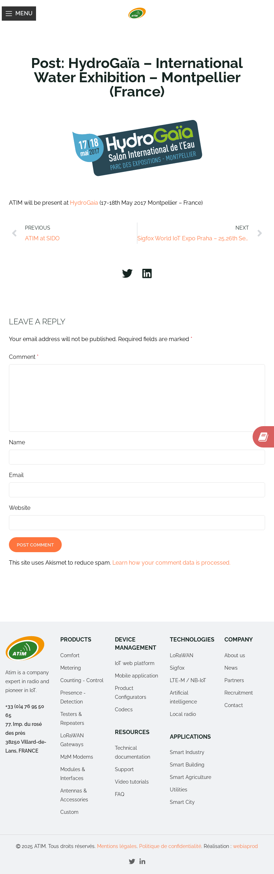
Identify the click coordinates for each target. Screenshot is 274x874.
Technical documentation (132, 752)
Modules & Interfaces (72, 773)
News (231, 668)
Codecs (124, 709)
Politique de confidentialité (170, 846)
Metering (70, 668)
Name (17, 442)
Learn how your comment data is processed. (171, 562)
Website (19, 507)
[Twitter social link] (132, 861)
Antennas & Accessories (74, 795)
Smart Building (187, 765)
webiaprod (245, 846)
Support (124, 769)
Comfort (70, 655)
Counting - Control (81, 680)
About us (234, 655)
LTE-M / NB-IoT (188, 680)
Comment (24, 357)
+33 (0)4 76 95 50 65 (24, 710)
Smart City (182, 802)
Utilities (178, 789)
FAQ (119, 794)
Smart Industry (187, 752)
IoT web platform (134, 663)
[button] (127, 273)
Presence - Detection (73, 697)
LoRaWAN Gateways (72, 740)
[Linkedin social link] (142, 861)
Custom (69, 812)
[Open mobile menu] (19, 13)
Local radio (183, 714)
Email (16, 475)
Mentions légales (117, 846)
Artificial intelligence (183, 697)
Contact (233, 705)
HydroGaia (84, 202)
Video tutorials (132, 782)
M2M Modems (76, 757)
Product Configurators (130, 692)
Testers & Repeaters (72, 718)
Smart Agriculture (190, 777)
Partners (234, 680)
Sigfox (177, 668)
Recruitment (238, 693)
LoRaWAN (181, 655)
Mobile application (136, 676)
